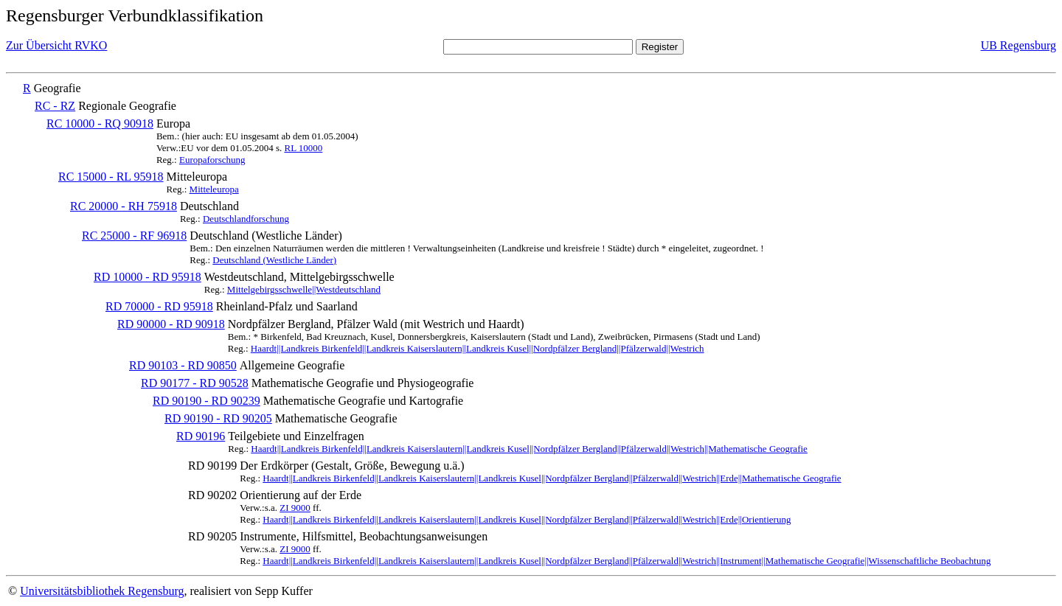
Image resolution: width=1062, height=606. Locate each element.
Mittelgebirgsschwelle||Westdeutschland (304, 289)
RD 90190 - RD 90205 (218, 418)
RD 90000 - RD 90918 (171, 324)
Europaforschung (212, 159)
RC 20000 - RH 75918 (123, 206)
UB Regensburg (1018, 45)
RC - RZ (55, 106)
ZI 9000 (295, 507)
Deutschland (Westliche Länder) (274, 259)
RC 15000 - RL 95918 (111, 176)
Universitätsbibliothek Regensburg (102, 591)
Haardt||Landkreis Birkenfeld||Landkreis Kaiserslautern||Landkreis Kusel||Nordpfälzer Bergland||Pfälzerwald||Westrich (477, 348)
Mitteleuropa (214, 189)
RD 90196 (200, 436)
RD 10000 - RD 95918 (147, 277)
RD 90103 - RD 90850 (183, 365)
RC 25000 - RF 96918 (134, 235)
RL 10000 (303, 147)
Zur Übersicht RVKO (56, 45)
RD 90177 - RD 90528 (195, 383)
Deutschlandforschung (246, 218)
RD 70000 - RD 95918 (159, 306)
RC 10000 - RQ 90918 (99, 123)
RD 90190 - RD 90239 (206, 400)
